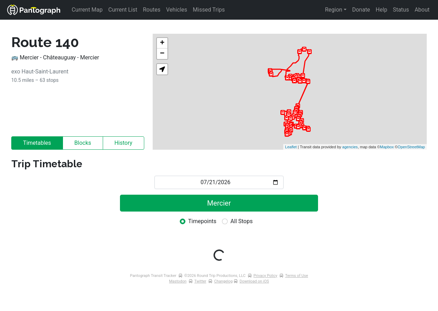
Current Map (87, 9)
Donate (361, 9)
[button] (162, 69)
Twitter (200, 281)
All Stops (241, 221)
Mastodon (178, 281)
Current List (122, 9)
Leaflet (291, 147)
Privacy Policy (265, 275)
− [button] (162, 53)
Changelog (223, 281)
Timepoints (202, 221)
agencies (350, 147)
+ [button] (162, 43)
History (123, 143)
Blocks (82, 143)
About (422, 9)
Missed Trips (209, 9)
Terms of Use (296, 275)
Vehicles (176, 9)
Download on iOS (254, 281)
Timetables (37, 143)
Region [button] (333, 9)
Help (381, 9)
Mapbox (387, 147)
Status (401, 9)
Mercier (219, 203)
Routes (151, 9)
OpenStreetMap (411, 147)
